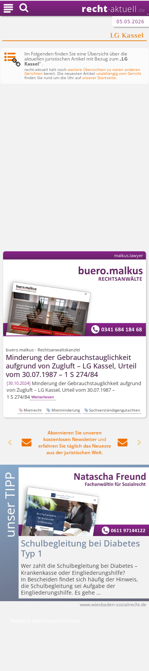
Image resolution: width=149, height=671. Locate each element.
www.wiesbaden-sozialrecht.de (113, 604)
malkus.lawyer (128, 255)
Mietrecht (33, 410)
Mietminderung (65, 410)
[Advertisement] (74, 169)
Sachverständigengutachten (114, 410)
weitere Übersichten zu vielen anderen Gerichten (82, 71)
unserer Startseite (99, 77)
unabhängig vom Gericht (118, 73)
